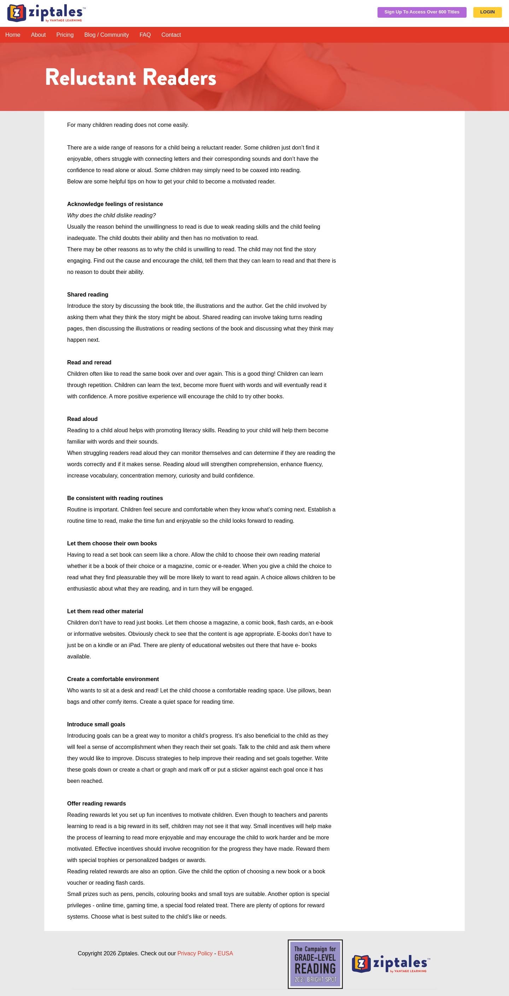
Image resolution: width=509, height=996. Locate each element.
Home (13, 35)
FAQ (145, 35)
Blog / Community (106, 35)
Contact (171, 35)
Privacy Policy (195, 953)
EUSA (225, 953)
